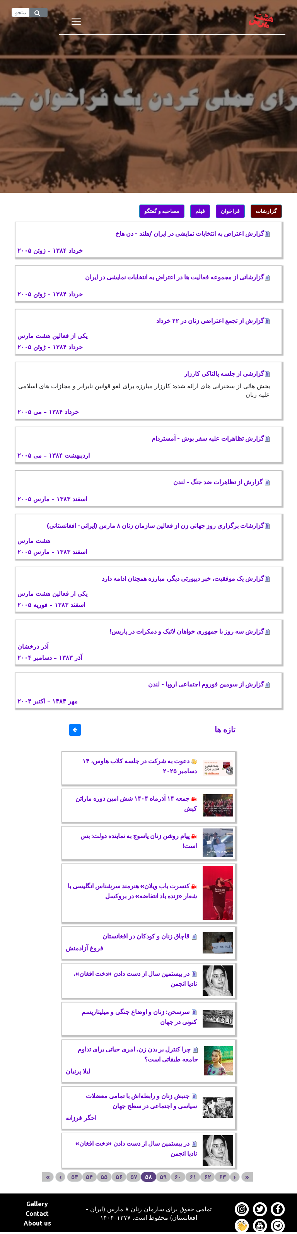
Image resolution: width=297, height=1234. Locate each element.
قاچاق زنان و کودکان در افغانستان (149, 936)
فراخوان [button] (230, 211)
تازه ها (225, 729)
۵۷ (133, 1176)
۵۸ (148, 1176)
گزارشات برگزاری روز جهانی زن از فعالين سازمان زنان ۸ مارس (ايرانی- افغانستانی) (158, 525)
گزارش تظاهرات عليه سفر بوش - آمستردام (211, 438)
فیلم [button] (200, 211)
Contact (37, 1213)
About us (37, 1223)
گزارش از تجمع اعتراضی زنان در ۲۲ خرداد (213, 320)
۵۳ (74, 1176)
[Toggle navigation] (76, 21)
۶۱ (192, 1176)
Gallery (37, 1203)
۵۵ (104, 1176)
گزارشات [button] (266, 211)
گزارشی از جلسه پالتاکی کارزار (227, 373)
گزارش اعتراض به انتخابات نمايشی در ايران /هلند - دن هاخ (193, 233)
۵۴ (89, 1176)
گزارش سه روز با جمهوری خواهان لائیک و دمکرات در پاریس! (190, 631)
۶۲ (207, 1176)
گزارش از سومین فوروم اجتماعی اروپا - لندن (209, 684)
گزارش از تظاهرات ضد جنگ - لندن (221, 481)
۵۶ (119, 1176)
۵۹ (163, 1176)
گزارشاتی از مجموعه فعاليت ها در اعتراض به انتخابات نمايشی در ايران (177, 277)
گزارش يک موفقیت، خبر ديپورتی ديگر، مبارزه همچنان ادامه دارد (186, 578)
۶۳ (222, 1176)
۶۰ (177, 1176)
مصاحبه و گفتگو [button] (161, 211)
